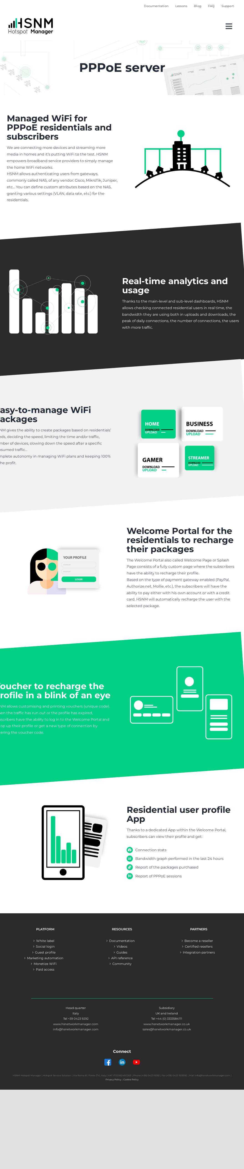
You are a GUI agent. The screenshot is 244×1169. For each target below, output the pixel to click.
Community (122, 964)
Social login (45, 946)
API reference (122, 958)
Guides (121, 952)
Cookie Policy (130, 1079)
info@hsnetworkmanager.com (75, 1029)
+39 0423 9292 (78, 1018)
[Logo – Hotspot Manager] (31, 18)
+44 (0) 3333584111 (169, 1018)
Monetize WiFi (45, 964)
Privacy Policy (113, 1079)
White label (45, 941)
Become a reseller (198, 941)
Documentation (122, 941)
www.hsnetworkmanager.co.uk (166, 1024)
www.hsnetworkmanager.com (75, 1024)
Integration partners (199, 952)
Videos (122, 946)
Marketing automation (45, 958)
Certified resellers (199, 946)
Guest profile (45, 952)
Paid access (45, 969)
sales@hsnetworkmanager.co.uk (167, 1029)
